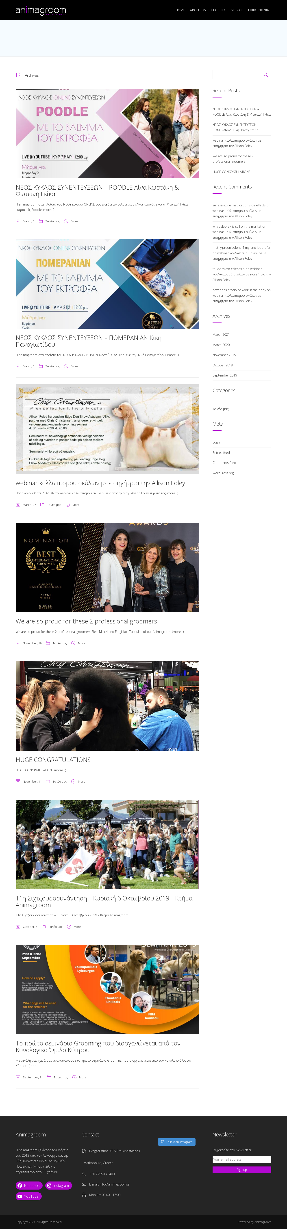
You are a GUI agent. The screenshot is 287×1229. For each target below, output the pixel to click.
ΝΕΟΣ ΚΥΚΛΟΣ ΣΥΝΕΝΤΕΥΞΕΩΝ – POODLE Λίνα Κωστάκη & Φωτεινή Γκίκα (97, 190)
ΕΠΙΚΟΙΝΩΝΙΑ (258, 10)
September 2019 (225, 375)
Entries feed (221, 452)
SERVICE (237, 10)
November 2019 (224, 355)
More (74, 221)
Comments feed (224, 463)
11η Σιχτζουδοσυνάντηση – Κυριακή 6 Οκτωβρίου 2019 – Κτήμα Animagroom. (104, 901)
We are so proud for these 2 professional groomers (86, 621)
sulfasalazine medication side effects (239, 205)
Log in (217, 442)
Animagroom (262, 1222)
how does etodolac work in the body (239, 290)
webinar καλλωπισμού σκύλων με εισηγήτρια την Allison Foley (100, 483)
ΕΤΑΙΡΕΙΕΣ (218, 10)
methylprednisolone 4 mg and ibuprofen (242, 247)
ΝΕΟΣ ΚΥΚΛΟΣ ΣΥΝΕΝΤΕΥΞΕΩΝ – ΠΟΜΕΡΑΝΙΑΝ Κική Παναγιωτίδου (88, 340)
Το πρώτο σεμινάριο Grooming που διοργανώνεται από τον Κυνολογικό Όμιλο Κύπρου (98, 1046)
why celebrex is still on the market (237, 226)
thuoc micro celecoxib (229, 269)
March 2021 (221, 334)
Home (180, 10)
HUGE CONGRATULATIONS (53, 759)
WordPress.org (223, 473)
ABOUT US (198, 10)
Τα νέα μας (53, 221)
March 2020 (221, 345)
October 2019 (223, 365)
